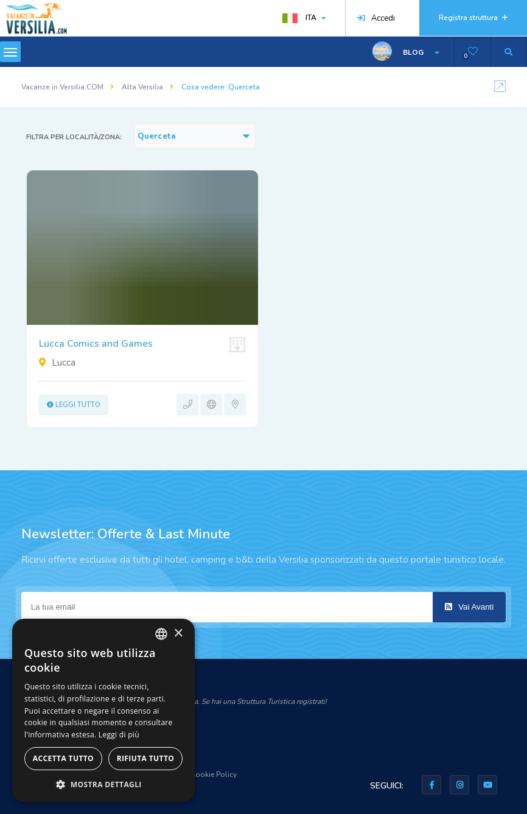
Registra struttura (473, 18)
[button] (103, 784)
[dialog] (103, 710)
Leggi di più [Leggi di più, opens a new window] (119, 734)
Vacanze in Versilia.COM (62, 87)
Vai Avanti (469, 606)
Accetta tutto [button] (63, 758)
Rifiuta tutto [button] (146, 758)
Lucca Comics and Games (96, 343)
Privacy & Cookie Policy (197, 774)
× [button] (178, 633)
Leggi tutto (73, 404)
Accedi (376, 18)
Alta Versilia (142, 87)
